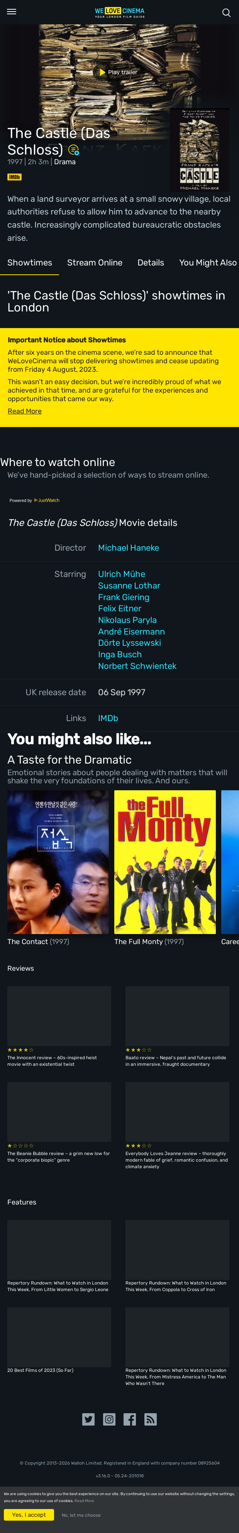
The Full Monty (139, 941)
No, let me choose (81, 1515)
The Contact (28, 941)
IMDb (108, 718)
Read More (84, 1501)
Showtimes (29, 262)
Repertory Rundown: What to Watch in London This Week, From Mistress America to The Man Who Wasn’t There (175, 1377)
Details (150, 262)
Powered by (35, 500)
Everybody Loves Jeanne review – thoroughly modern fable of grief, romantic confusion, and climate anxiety (176, 1160)
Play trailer (115, 72)
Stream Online (94, 262)
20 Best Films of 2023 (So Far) (40, 1370)
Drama (65, 162)
